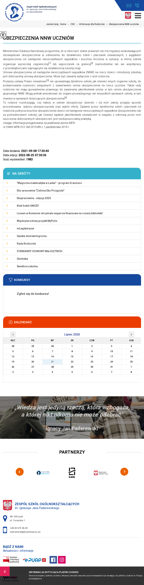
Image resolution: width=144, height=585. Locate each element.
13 (32, 356)
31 (111, 367)
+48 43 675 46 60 (137, 5)
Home (63, 24)
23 (92, 361)
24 (111, 361)
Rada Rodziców (26, 243)
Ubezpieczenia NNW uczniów (38, 38)
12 (13, 356)
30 (92, 367)
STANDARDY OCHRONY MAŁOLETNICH (39, 251)
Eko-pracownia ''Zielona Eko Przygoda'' (40, 190)
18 (131, 356)
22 (72, 361)
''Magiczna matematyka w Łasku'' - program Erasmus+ (49, 183)
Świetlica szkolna (27, 266)
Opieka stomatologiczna (32, 236)
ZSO (70, 24)
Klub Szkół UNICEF (28, 205)
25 (131, 361)
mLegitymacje (25, 228)
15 (72, 356)
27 (32, 367)
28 (52, 367)
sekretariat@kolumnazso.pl (129, 5)
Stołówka (22, 258)
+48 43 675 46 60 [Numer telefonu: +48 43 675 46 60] (19, 528)
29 (72, 367)
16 (92, 356)
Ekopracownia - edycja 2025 (34, 198)
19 (13, 361)
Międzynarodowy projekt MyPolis (37, 220)
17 (111, 356)
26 (13, 367)
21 (52, 361)
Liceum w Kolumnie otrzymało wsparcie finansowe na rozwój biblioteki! (60, 213)
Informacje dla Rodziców (90, 24)
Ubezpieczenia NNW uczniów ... (123, 24)
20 (32, 361)
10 (111, 351)
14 (52, 356)
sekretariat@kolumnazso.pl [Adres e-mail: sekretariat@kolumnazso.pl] (25, 531)
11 (131, 351)
